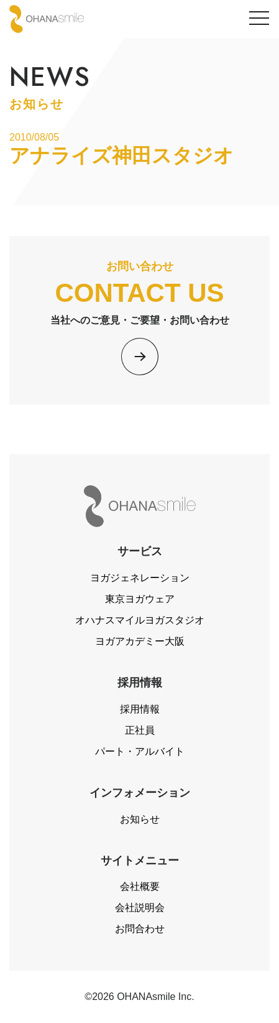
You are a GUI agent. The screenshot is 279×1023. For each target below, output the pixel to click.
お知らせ (140, 819)
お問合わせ (140, 928)
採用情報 (140, 709)
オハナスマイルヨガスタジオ (139, 620)
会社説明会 (140, 907)
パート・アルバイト (140, 751)
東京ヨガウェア (140, 599)
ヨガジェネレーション (140, 577)
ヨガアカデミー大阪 (140, 641)
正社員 (140, 730)
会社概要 (140, 886)
